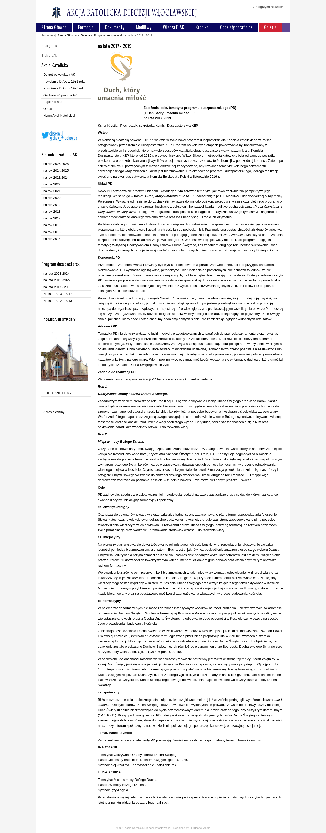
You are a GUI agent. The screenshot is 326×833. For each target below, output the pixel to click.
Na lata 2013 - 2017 (57, 294)
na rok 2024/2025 (56, 170)
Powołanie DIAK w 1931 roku (64, 81)
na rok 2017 (52, 218)
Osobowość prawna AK (60, 95)
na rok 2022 (52, 184)
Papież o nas (52, 102)
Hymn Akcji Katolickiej (59, 115)
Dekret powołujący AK (59, 74)
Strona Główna (54, 27)
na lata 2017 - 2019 (57, 287)
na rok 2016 (52, 225)
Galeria (270, 27)
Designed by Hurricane (188, 827)
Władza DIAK (173, 27)
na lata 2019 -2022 (57, 280)
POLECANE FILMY (57, 393)
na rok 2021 (52, 191)
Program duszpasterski (108, 35)
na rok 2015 (52, 232)
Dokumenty (114, 27)
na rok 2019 (52, 205)
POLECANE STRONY (59, 319)
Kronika (202, 27)
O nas (47, 109)
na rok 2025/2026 (56, 164)
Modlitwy (143, 27)
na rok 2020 (52, 198)
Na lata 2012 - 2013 (57, 301)
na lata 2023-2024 (56, 273)
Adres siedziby (53, 412)
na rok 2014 (52, 239)
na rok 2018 (52, 211)
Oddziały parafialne (236, 27)
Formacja (86, 27)
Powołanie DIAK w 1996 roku (64, 88)
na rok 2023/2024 (56, 177)
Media (206, 827)
